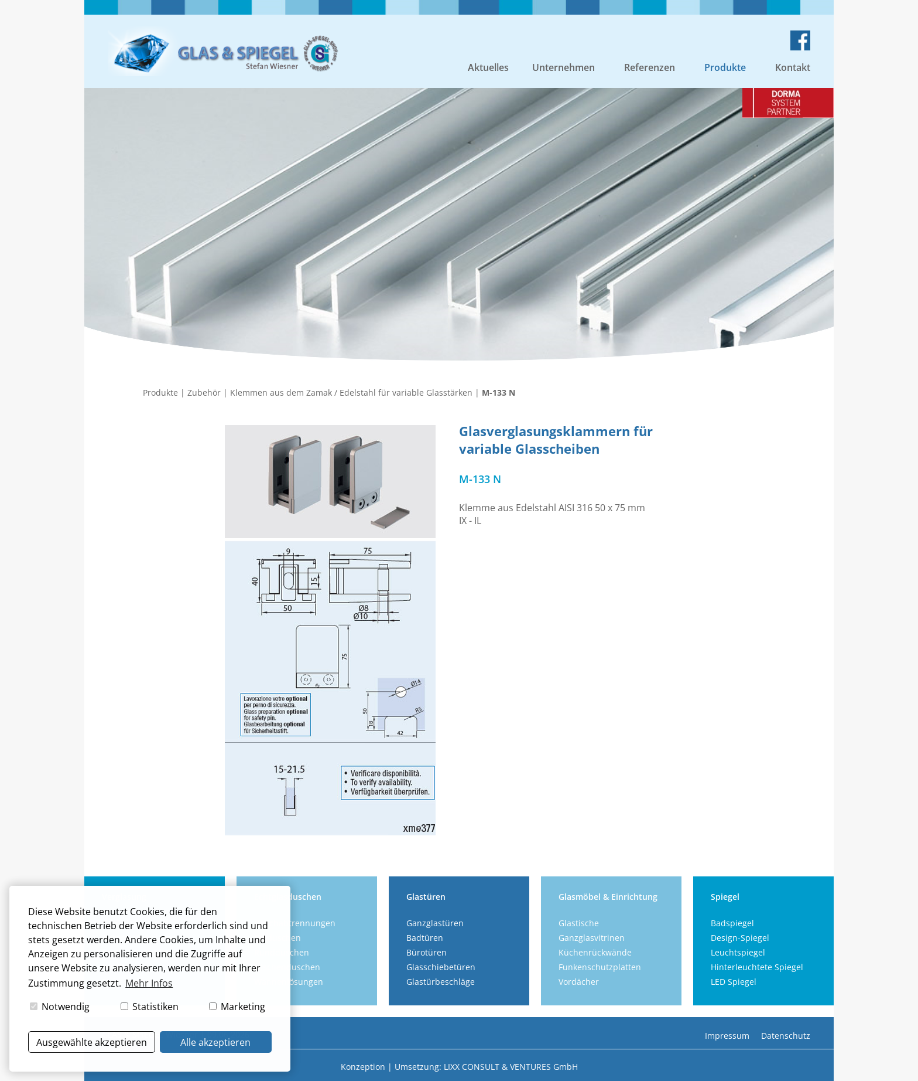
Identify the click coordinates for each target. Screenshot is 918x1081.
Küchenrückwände (595, 952)
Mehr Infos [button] (149, 983)
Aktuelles (488, 67)
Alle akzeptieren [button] (215, 1042)
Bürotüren (426, 952)
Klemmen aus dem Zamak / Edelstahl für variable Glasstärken (351, 392)
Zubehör (204, 392)
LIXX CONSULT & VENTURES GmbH (511, 1066)
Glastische (579, 923)
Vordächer (579, 981)
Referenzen (649, 67)
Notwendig (60, 1006)
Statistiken (150, 1006)
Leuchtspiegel (738, 952)
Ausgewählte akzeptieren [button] (91, 1042)
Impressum (727, 1035)
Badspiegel (732, 923)
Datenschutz (785, 1035)
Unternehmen (563, 67)
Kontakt (792, 67)
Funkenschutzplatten (600, 967)
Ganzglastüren (435, 923)
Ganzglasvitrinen (592, 937)
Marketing (237, 1006)
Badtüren (424, 937)
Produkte (725, 67)
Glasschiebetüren (440, 967)
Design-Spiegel (740, 937)
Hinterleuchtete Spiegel (757, 967)
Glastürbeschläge (440, 981)
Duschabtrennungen (294, 923)
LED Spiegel (733, 981)
